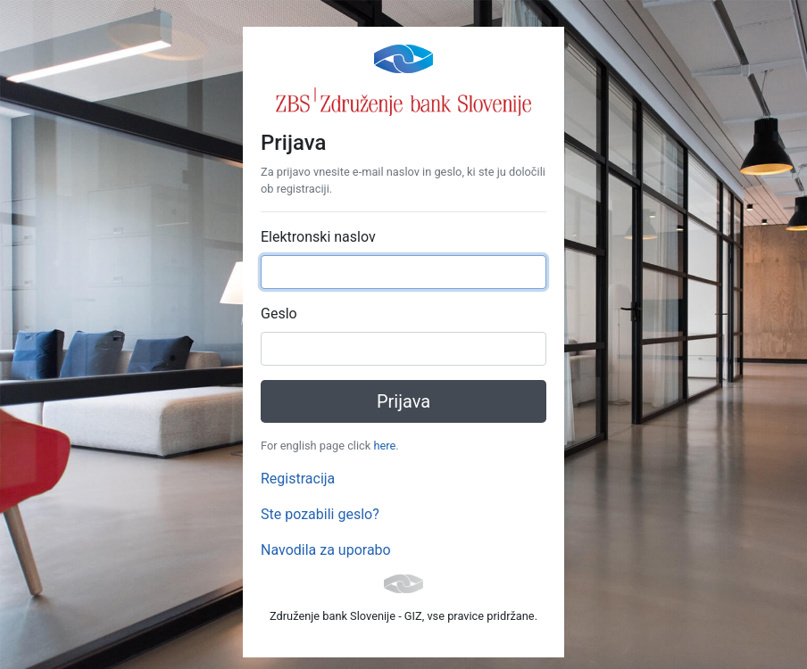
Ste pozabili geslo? (320, 514)
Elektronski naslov (318, 236)
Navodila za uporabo (326, 549)
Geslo (279, 313)
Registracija (298, 478)
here (384, 445)
